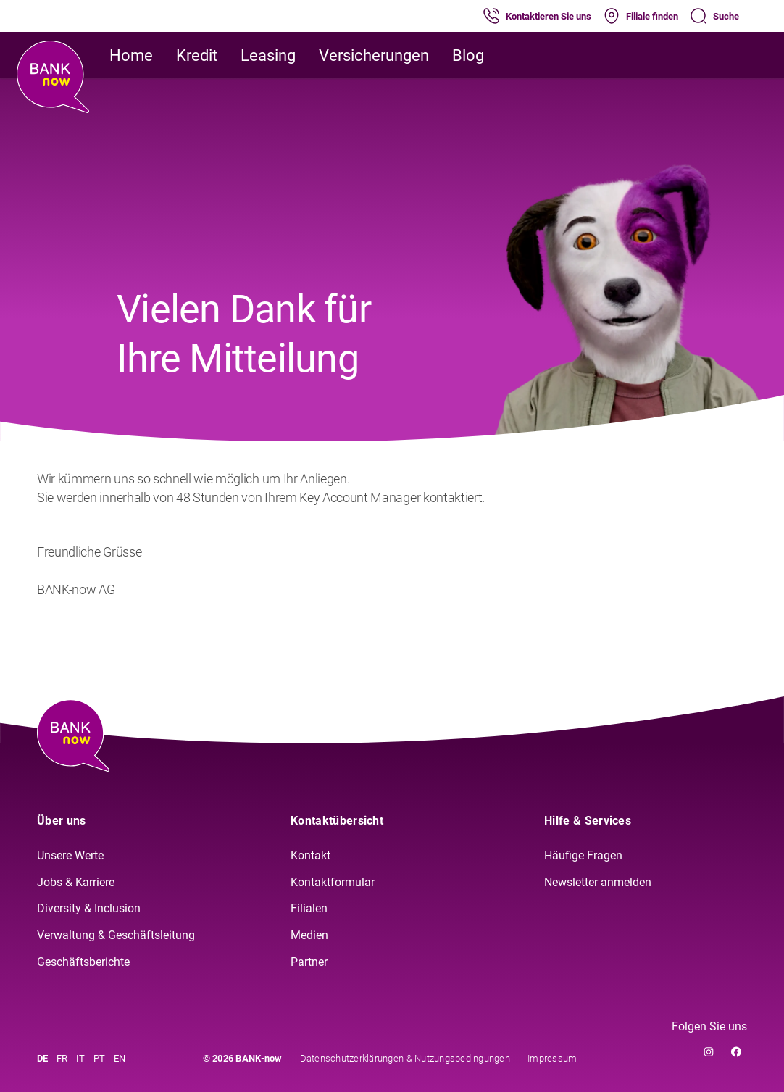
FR (62, 1058)
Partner (309, 962)
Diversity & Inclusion (89, 908)
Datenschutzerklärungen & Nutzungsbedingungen (405, 1058)
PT (99, 1058)
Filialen (309, 908)
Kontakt (310, 855)
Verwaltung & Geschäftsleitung (116, 935)
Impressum (552, 1058)
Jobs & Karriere (75, 882)
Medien (309, 935)
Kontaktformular (333, 882)
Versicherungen (374, 55)
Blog (468, 55)
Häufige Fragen (583, 855)
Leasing (268, 55)
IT (80, 1058)
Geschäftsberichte (83, 962)
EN (119, 1058)
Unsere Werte (70, 855)
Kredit (196, 55)
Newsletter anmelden (597, 882)
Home (131, 55)
